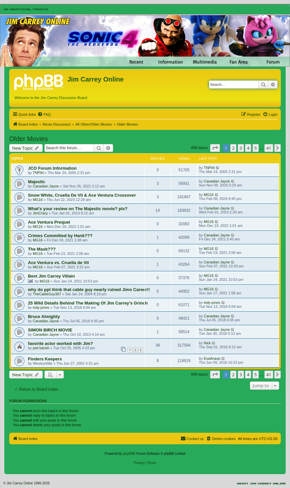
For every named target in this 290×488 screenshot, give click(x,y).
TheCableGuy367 (47, 294)
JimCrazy (40, 213)
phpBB (128, 453)
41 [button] (268, 148)
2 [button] (233, 148)
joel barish (41, 348)
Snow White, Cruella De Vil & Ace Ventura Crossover (82, 195)
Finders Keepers (45, 358)
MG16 (38, 200)
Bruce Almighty (44, 316)
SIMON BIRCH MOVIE (50, 330)
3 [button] (241, 148)
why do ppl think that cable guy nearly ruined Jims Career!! (89, 289)
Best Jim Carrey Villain (51, 276)
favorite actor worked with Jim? (60, 343)
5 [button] (255, 148)
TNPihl (38, 173)
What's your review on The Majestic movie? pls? (78, 208)
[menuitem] (44, 114)
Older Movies (28, 138)
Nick (207, 343)
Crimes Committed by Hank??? (60, 235)
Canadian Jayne (46, 186)
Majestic (36, 181)
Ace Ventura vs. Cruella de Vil (58, 262)
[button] (215, 148)
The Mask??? (42, 249)
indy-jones (41, 307)
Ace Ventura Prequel (49, 222)
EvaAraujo (212, 358)
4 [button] (248, 148)
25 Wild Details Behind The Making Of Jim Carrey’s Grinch (88, 303)
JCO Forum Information (52, 168)
